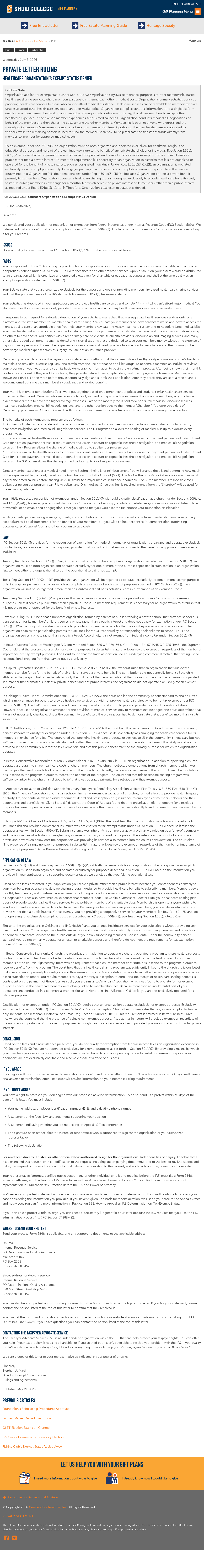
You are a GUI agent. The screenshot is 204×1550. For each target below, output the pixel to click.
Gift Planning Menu (181, 11)
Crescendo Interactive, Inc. (48, 1507)
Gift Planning (67, 9)
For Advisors (41, 40)
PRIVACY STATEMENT (18, 1516)
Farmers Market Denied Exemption (27, 1418)
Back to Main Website (186, 4)
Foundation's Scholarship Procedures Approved (36, 1409)
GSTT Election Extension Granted (26, 1428)
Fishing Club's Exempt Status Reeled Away (32, 1447)
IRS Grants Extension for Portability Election (33, 1437)
